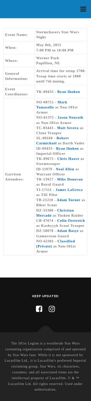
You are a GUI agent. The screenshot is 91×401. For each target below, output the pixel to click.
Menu (83, 9)
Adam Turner (69, 200)
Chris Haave (68, 159)
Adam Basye (68, 231)
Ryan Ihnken (68, 92)
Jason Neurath (70, 117)
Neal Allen (65, 169)
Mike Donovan (70, 179)
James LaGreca (69, 190)
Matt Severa (68, 128)
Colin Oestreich (71, 220)
